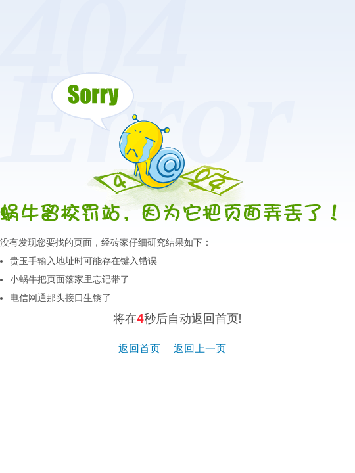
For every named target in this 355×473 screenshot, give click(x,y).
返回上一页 (200, 348)
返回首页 (139, 348)
